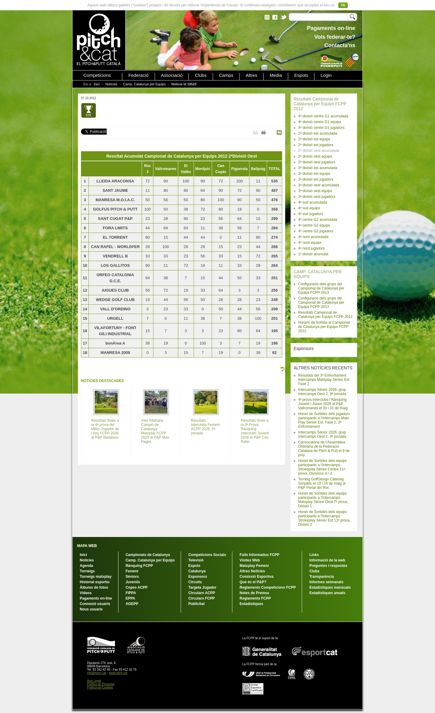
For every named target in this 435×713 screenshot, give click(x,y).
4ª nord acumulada (313, 237)
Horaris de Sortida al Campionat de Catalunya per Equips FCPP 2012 (324, 326)
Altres (251, 75)
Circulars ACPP (201, 593)
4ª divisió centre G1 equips (319, 122)
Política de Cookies (100, 687)
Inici (97, 84)
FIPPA (131, 593)
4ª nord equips (309, 242)
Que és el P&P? (253, 582)
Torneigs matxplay (95, 576)
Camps (226, 75)
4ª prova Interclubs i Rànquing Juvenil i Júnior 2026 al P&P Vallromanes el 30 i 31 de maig (323, 403)
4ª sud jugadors (310, 214)
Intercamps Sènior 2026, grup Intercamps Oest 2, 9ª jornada (322, 392)
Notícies (111, 84)
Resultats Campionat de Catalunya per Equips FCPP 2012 (320, 103)
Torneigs (87, 571)
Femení (132, 571)
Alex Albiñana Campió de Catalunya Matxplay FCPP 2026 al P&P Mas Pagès (155, 431)
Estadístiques (251, 604)
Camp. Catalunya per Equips (144, 84)
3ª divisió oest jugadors (316, 197)
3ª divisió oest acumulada (318, 185)
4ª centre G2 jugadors (316, 231)
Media (276, 75)
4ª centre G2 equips (314, 225)
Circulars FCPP (201, 598)
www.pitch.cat (118, 673)
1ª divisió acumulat (313, 254)
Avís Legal (94, 680)
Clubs (200, 75)
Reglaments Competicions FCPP (268, 587)
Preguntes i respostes (328, 566)
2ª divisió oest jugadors (316, 162)
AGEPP (132, 604)
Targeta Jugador (202, 587)
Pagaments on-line (96, 598)
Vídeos (86, 593)
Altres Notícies (252, 571)
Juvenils (133, 582)
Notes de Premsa (254, 593)
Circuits (195, 582)
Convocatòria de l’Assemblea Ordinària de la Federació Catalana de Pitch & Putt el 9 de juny (324, 448)
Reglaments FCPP (255, 598)
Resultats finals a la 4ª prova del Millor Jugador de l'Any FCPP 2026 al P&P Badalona (105, 429)
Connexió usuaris (95, 604)
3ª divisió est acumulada (317, 168)
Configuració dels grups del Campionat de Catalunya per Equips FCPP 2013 (321, 288)
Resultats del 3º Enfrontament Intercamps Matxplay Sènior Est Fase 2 (323, 379)
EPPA (130, 598)
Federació (138, 75)
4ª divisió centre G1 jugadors (321, 128)
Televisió (195, 560)
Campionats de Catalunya (148, 555)
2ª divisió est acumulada (317, 133)
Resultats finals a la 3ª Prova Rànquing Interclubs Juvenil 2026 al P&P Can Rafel (255, 431)
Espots (301, 75)
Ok (343, 5)
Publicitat (196, 604)
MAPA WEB (87, 546)
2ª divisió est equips (314, 139)
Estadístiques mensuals (330, 587)
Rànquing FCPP (139, 566)
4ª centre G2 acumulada (317, 219)
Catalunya (196, 571)
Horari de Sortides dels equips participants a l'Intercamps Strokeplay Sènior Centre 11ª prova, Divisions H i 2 (322, 467)
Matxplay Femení (254, 566)
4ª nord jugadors (311, 248)
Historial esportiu (95, 582)
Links (314, 555)
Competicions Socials (207, 555)
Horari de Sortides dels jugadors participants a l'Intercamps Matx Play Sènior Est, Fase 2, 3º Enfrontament (324, 420)
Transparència (321, 576)
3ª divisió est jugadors (316, 179)
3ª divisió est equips (314, 174)
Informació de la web (327, 560)
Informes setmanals (326, 582)
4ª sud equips (309, 208)
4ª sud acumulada (312, 202)
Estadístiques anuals (327, 593)
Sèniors (132, 576)
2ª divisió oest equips (315, 156)
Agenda (86, 566)
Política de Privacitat (100, 684)
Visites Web (250, 560)
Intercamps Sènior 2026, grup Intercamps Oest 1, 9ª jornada (322, 434)
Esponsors (197, 576)
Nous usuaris (91, 609)
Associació (172, 75)
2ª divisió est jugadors (316, 145)
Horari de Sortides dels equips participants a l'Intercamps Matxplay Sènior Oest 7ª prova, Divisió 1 (323, 499)
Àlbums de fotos (94, 587)
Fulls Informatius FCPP (259, 555)
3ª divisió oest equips (315, 191)
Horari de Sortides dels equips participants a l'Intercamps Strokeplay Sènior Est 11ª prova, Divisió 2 (324, 518)
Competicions (97, 75)
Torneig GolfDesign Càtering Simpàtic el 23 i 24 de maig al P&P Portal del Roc (322, 483)
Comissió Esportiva (256, 576)
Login (326, 75)
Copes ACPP (137, 587)
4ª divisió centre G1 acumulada (323, 116)
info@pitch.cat (96, 673)
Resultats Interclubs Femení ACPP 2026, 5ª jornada (205, 426)
